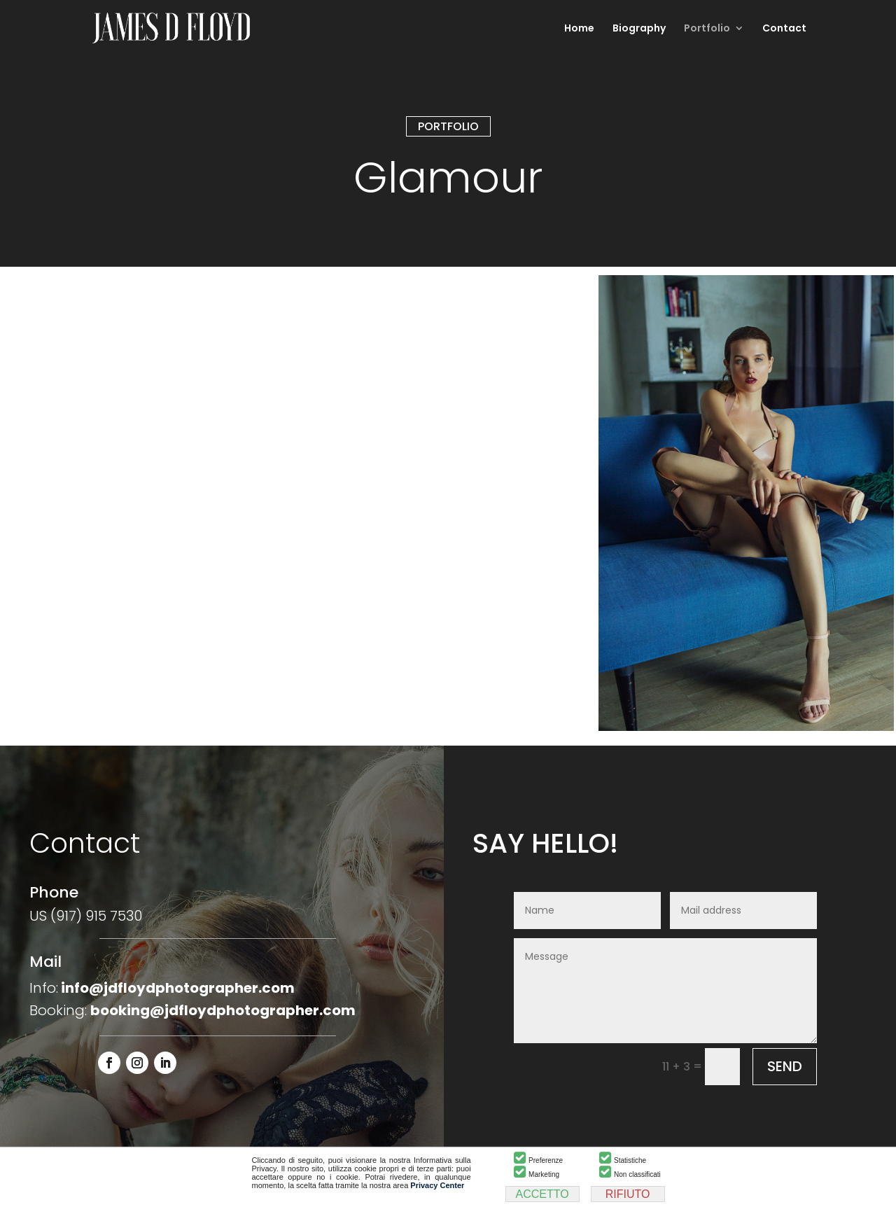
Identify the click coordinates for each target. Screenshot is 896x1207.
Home (579, 29)
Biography (639, 29)
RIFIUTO (628, 1194)
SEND (784, 1066)
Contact (784, 29)
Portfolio (707, 29)
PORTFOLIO (448, 126)
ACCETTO (542, 1194)
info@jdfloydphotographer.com (178, 988)
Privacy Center (437, 1185)
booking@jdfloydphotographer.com (223, 1010)
